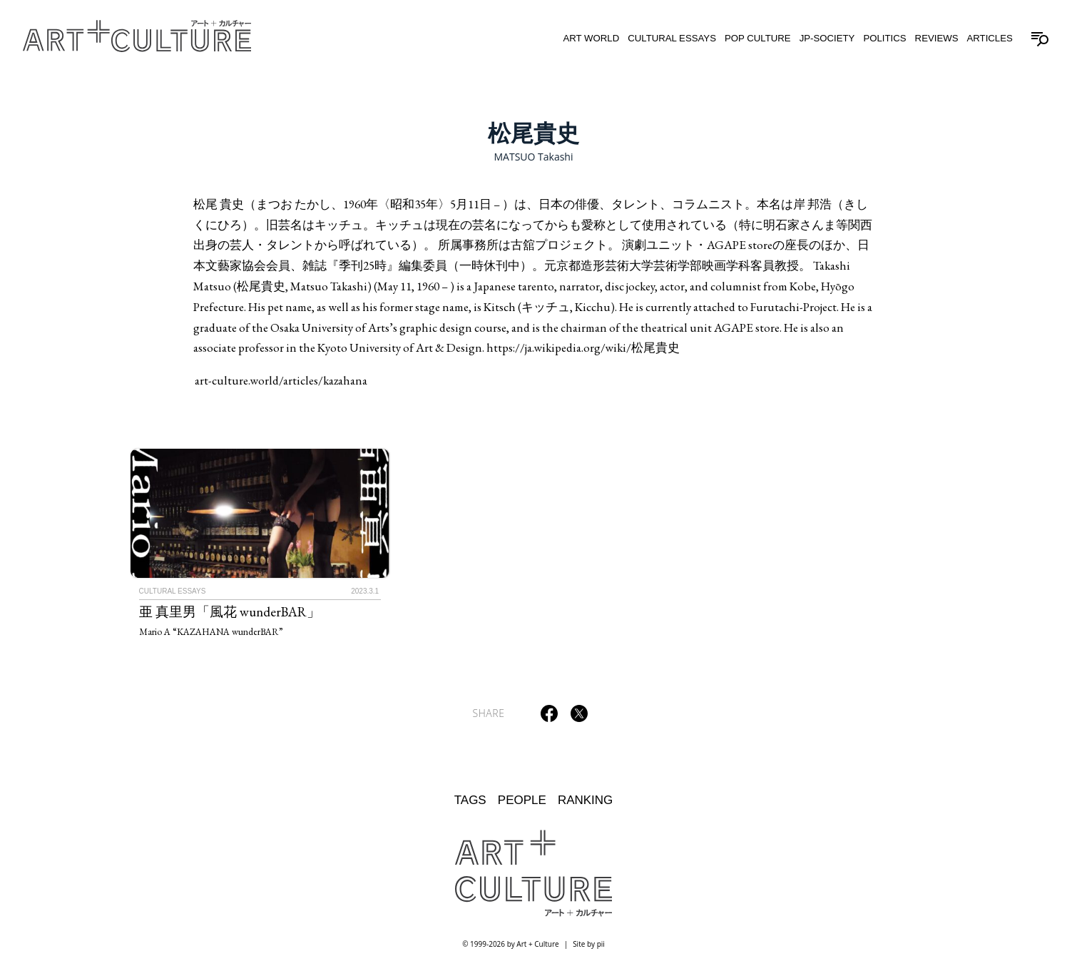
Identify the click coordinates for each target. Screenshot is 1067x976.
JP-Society (827, 38)
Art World (591, 38)
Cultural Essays (672, 38)
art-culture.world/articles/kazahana (281, 380)
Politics (884, 38)
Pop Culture (758, 38)
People (522, 800)
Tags (470, 800)
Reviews (937, 38)
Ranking (585, 800)
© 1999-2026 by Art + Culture (510, 944)
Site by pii (589, 944)
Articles (989, 38)
